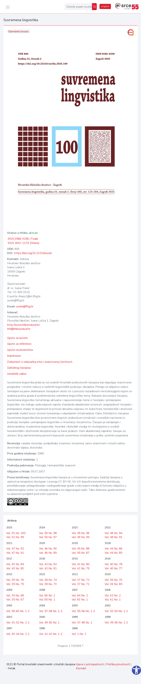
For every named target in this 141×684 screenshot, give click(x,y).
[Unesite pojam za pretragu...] (78, 6)
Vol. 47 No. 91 (15, 553)
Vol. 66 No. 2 (47, 595)
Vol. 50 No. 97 (48, 537)
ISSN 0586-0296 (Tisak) (23, 239)
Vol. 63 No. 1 (80, 599)
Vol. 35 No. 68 (15, 595)
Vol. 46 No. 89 (48, 553)
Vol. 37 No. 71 (80, 584)
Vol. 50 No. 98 (48, 533)
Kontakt (81, 668)
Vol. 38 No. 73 (48, 584)
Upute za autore (17, 338)
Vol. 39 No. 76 (15, 580)
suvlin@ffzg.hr (24, 306)
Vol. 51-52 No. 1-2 (17, 622)
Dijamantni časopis (18, 31)
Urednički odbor (17, 374)
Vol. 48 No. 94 (113, 533)
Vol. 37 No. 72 (80, 580)
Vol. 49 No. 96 (80, 533)
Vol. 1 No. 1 (79, 634)
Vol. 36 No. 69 (113, 584)
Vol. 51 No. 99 (15, 537)
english (105, 6)
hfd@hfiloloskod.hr (18, 329)
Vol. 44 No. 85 (113, 553)
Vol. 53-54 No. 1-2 (116, 611)
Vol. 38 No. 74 (48, 580)
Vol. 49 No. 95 (80, 537)
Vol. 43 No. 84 (15, 564)
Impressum (14, 356)
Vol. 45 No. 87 (80, 553)
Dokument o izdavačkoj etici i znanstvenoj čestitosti (39, 362)
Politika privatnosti (118, 664)
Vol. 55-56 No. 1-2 (83, 611)
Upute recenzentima (20, 350)
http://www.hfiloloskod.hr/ (23, 325)
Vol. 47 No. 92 (15, 548)
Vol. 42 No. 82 (48, 564)
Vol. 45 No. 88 (80, 548)
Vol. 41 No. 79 (80, 568)
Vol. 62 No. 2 (113, 595)
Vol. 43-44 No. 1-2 (17, 634)
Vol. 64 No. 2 (80, 595)
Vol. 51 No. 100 (16, 533)
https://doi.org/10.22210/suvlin (33, 253)
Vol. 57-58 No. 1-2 (50, 611)
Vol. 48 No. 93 (113, 537)
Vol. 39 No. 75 (15, 584)
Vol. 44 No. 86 (113, 548)
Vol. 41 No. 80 (80, 564)
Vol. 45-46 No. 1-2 (116, 622)
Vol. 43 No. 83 (15, 568)
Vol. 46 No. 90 (48, 548)
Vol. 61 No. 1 (113, 599)
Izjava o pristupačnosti (90, 664)
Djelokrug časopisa (19, 368)
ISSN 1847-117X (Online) (23, 243)
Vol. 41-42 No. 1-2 (50, 634)
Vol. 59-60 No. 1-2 (17, 611)
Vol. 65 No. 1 (47, 599)
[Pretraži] (94, 6)
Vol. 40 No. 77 (113, 568)
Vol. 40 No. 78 (113, 564)
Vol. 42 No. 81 (48, 568)
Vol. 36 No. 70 (113, 580)
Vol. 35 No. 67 (15, 599)
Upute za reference (19, 344)
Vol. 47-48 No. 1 (82, 622)
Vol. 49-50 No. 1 (49, 622)
